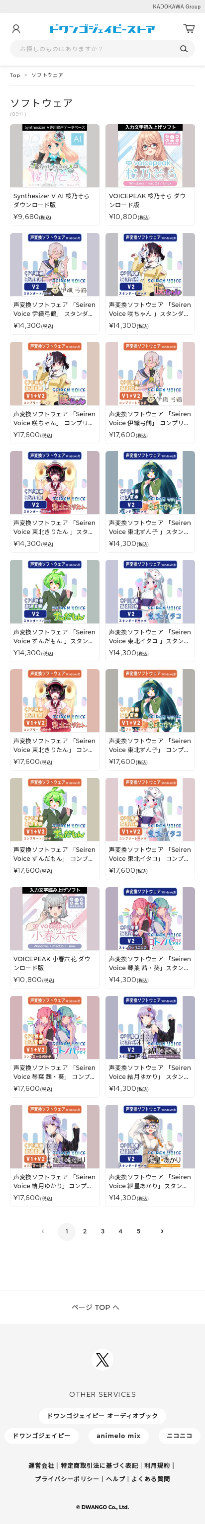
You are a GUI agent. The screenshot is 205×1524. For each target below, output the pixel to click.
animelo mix (119, 1436)
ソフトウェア (47, 75)
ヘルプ (115, 1479)
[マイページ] (16, 29)
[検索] (184, 49)
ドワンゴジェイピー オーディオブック (102, 1416)
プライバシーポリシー (67, 1479)
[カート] (189, 29)
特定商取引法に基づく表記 (99, 1465)
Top (15, 75)
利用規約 (157, 1465)
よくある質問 (150, 1479)
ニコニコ (180, 1436)
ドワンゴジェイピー (41, 1436)
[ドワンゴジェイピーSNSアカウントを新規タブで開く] (102, 1360)
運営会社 (41, 1465)
